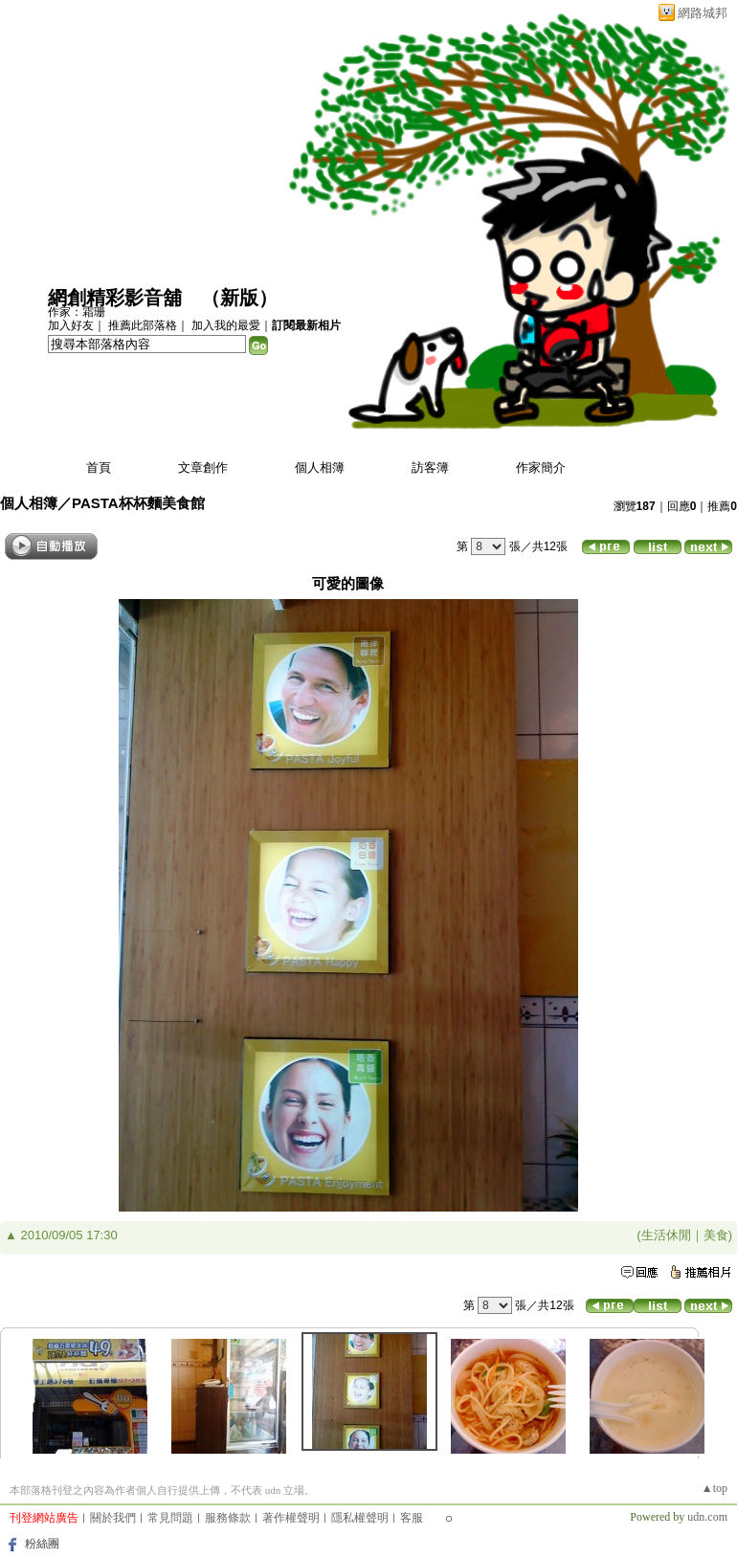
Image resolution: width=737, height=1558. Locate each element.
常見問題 (170, 1518)
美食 (716, 1235)
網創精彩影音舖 (115, 297)
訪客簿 (430, 467)
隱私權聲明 (360, 1518)
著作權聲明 (291, 1518)
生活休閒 (666, 1235)
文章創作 (203, 467)
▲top (714, 1488)
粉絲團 (42, 1543)
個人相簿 (320, 467)
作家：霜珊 (76, 312)
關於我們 (113, 1518)
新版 (239, 297)
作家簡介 (541, 467)
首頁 (98, 467)
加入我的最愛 (225, 325)
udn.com (707, 1517)
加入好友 (71, 325)
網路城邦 (702, 13)
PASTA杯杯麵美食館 (138, 503)
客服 (411, 1518)
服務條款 (228, 1518)
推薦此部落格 (142, 325)
